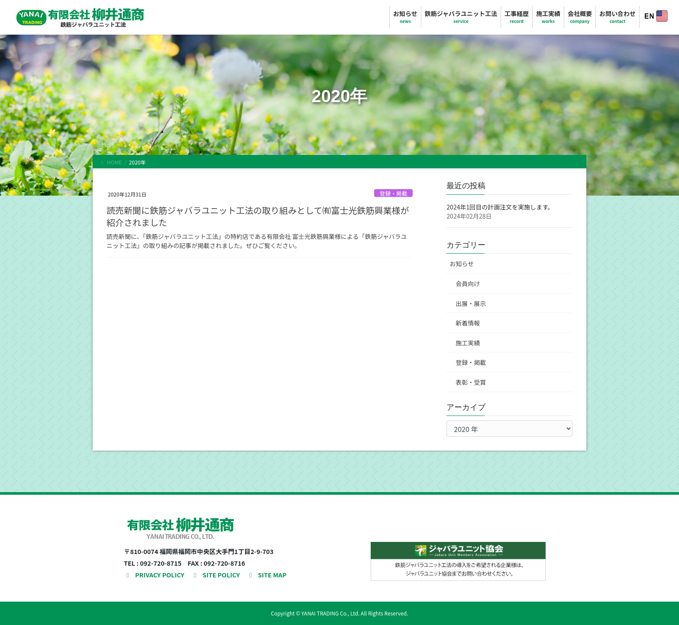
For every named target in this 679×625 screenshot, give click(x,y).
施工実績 (468, 342)
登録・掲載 (393, 193)
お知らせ (461, 263)
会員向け (468, 283)
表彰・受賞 (471, 382)
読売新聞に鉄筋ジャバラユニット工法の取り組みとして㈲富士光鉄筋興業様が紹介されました (258, 216)
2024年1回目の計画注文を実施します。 (499, 207)
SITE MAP (267, 574)
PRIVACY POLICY (154, 574)
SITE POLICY (215, 574)
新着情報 (468, 323)
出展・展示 (471, 303)
